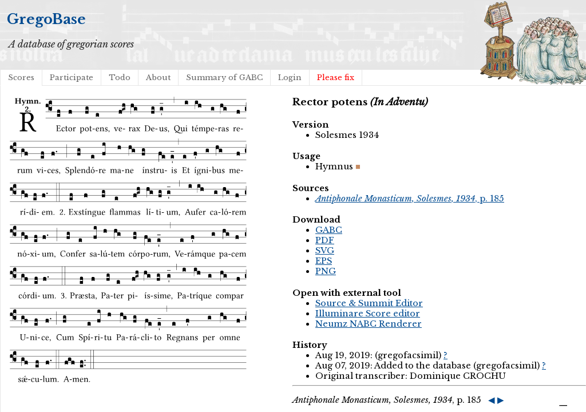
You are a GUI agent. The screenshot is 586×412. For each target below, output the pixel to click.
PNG (325, 271)
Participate (71, 77)
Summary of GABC (224, 77)
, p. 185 (409, 198)
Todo (119, 77)
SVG (324, 250)
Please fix (335, 77)
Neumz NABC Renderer (368, 324)
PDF (324, 240)
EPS (323, 261)
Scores (21, 77)
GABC (328, 230)
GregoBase (46, 19)
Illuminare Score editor (367, 313)
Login (290, 77)
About (158, 77)
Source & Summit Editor (369, 303)
